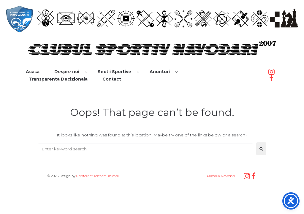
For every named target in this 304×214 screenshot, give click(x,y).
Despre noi (66, 71)
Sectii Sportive (114, 71)
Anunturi (160, 71)
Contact (111, 79)
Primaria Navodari (220, 176)
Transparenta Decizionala (58, 79)
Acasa (32, 71)
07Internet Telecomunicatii (97, 176)
